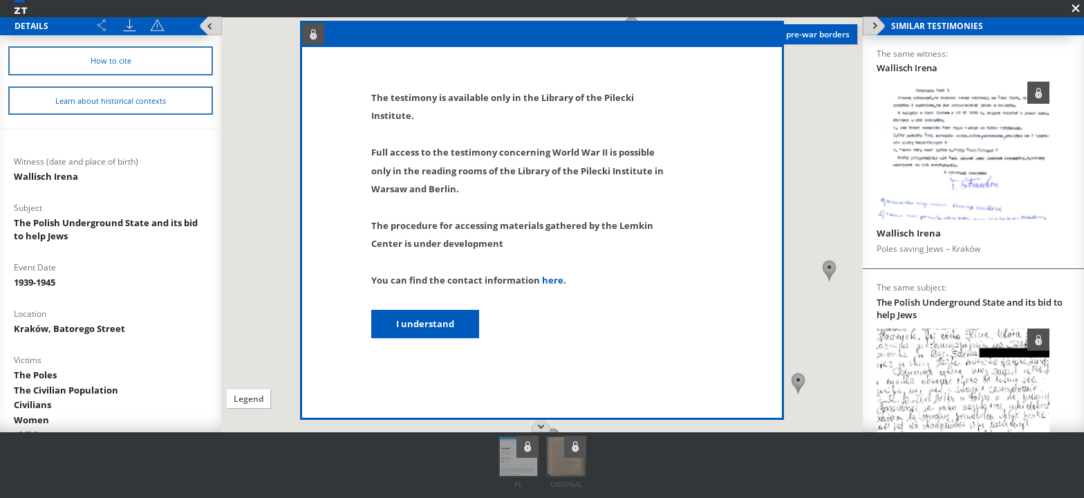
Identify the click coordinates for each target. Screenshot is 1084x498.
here (552, 280)
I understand (425, 323)
